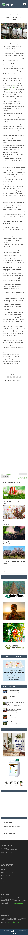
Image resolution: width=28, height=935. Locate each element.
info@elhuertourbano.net (16, 903)
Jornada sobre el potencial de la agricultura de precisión (15, 703)
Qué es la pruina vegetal (13, 690)
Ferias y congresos (17, 705)
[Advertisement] (14, 426)
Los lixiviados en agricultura (12, 501)
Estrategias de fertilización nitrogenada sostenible (14, 710)
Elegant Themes (13, 930)
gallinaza (13, 87)
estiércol (14, 85)
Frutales (15, 717)
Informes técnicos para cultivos (12, 830)
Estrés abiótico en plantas (14, 722)
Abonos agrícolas (17, 698)
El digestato (7, 542)
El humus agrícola (11, 696)
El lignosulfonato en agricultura (14, 561)
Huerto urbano (14, 17)
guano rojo (10, 89)
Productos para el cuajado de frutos (13, 521)
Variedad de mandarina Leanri (15, 716)
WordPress (14, 931)
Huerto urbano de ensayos (11, 833)
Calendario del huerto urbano (12, 826)
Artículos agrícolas (17, 692)
